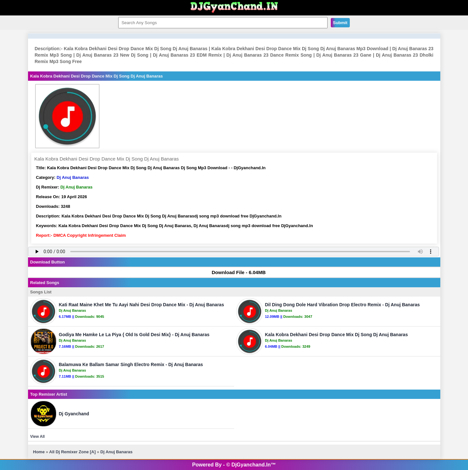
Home (39, 451)
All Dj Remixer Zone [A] (72, 451)
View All (37, 436)
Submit (340, 22)
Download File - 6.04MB (235, 272)
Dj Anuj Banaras (73, 177)
